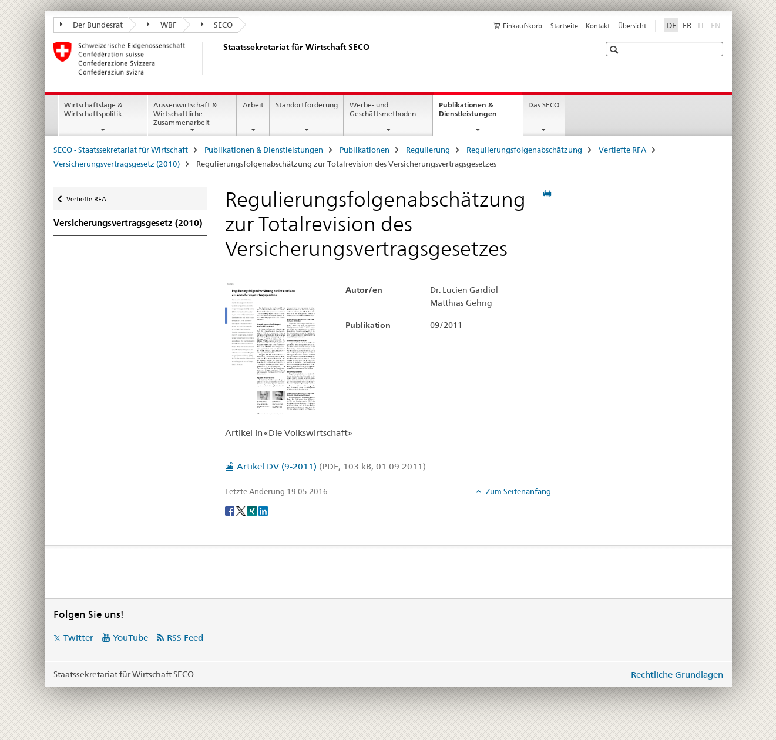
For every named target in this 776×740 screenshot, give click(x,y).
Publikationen (364, 149)
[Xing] (252, 510)
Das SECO (543, 104)
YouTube (130, 637)
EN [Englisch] (717, 24)
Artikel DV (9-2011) (331, 466)
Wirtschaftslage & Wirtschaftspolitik (93, 109)
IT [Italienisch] (702, 24)
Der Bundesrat (91, 25)
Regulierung (428, 149)
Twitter (78, 637)
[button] (615, 49)
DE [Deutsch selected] (671, 25)
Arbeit (253, 104)
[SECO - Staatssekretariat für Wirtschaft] (220, 58)
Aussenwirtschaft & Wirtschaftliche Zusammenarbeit (185, 113)
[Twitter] (241, 510)
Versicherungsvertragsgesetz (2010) (116, 163)
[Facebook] (230, 510)
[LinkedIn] (263, 510)
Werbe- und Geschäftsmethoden (383, 109)
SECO (217, 25)
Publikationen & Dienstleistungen (480, 113)
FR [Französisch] (687, 25)
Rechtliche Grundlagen (677, 674)
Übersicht (632, 26)
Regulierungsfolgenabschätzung (524, 149)
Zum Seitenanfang (517, 491)
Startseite (564, 26)
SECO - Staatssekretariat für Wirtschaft (120, 149)
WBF (162, 25)
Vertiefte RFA (622, 149)
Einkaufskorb (522, 26)
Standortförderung (307, 104)
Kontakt (598, 26)
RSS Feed (185, 637)
